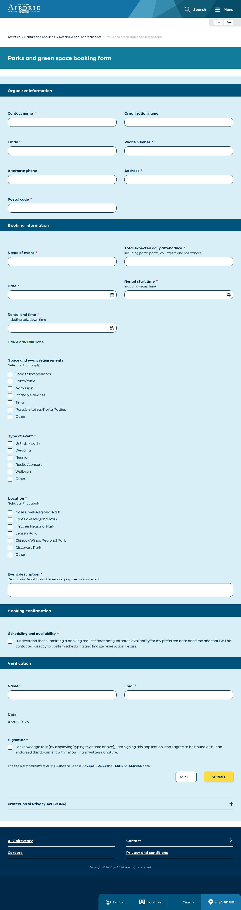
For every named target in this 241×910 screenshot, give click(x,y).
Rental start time (178, 283)
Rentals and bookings (39, 36)
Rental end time (62, 317)
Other (20, 416)
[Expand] (231, 803)
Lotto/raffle (25, 380)
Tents (20, 402)
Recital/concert (28, 464)
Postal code (20, 199)
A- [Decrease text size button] (218, 22)
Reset (186, 776)
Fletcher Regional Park (34, 526)
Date (14, 285)
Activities (14, 36)
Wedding (23, 450)
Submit (219, 776)
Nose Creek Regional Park (37, 512)
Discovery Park (28, 547)
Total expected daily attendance (178, 250)
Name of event (22, 252)
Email (14, 141)
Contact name (22, 113)
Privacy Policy (93, 765)
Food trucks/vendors (33, 373)
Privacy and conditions (147, 852)
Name (14, 685)
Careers (15, 852)
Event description (120, 576)
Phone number (139, 141)
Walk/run (23, 471)
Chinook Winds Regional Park (40, 540)
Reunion (22, 457)
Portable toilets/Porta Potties (40, 409)
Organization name (141, 113)
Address (133, 170)
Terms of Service (127, 765)
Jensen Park (26, 533)
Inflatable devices (30, 395)
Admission (24, 388)
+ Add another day (25, 341)
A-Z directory (20, 840)
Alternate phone (22, 170)
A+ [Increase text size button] (229, 22)
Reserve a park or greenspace (80, 36)
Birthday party (27, 443)
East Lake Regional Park (36, 519)
